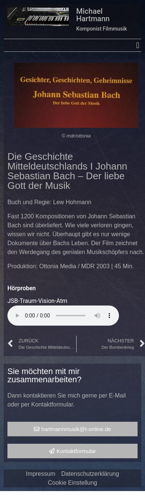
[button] (137, 45)
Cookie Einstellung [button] (72, 483)
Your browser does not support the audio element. (63, 316)
